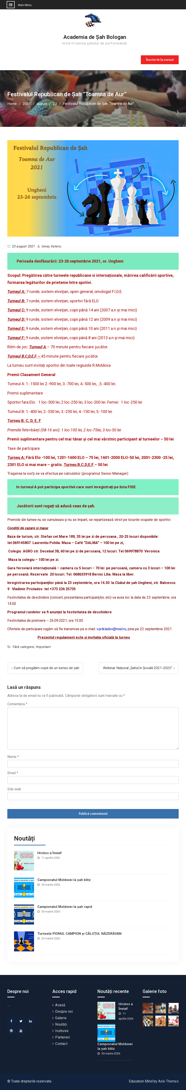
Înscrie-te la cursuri (159, 59)
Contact (61, 1044)
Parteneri (62, 1037)
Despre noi (64, 1011)
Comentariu (17, 704)
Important (43, 647)
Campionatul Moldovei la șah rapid (64, 907)
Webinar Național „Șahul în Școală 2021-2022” (136, 668)
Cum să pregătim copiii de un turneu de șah (47, 668)
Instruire (62, 1031)
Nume (13, 757)
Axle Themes (168, 1081)
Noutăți (61, 1024)
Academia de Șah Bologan (94, 37)
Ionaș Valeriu (51, 246)
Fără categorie (23, 647)
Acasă (60, 1005)
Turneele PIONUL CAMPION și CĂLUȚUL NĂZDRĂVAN (79, 934)
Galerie (60, 1018)
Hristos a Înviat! (49, 853)
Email (12, 773)
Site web (14, 789)
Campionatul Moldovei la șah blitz (64, 880)
